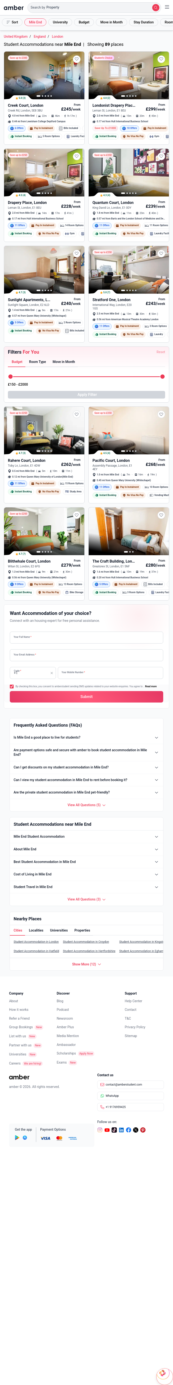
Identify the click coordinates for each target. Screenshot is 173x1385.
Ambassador (66, 1045)
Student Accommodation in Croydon (86, 942)
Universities (17, 1055)
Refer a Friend (19, 1019)
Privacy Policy (135, 1028)
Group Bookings (21, 1028)
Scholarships (66, 1054)
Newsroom (65, 1019)
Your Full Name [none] (23, 637)
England (40, 36)
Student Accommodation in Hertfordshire (89, 952)
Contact (130, 1010)
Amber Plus (65, 1028)
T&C (128, 1019)
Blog (60, 1002)
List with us (17, 1037)
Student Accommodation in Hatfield (36, 952)
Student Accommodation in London (36, 942)
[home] (14, 7)
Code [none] (17, 672)
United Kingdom (16, 36)
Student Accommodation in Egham (141, 952)
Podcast (63, 1010)
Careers (15, 1064)
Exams (62, 1063)
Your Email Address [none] (25, 654)
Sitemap (131, 1037)
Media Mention (68, 1037)
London (57, 36)
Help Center (133, 1002)
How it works (18, 1010)
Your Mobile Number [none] (73, 672)
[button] (94, 7)
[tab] (16, 362)
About (13, 1002)
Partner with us (20, 1046)
